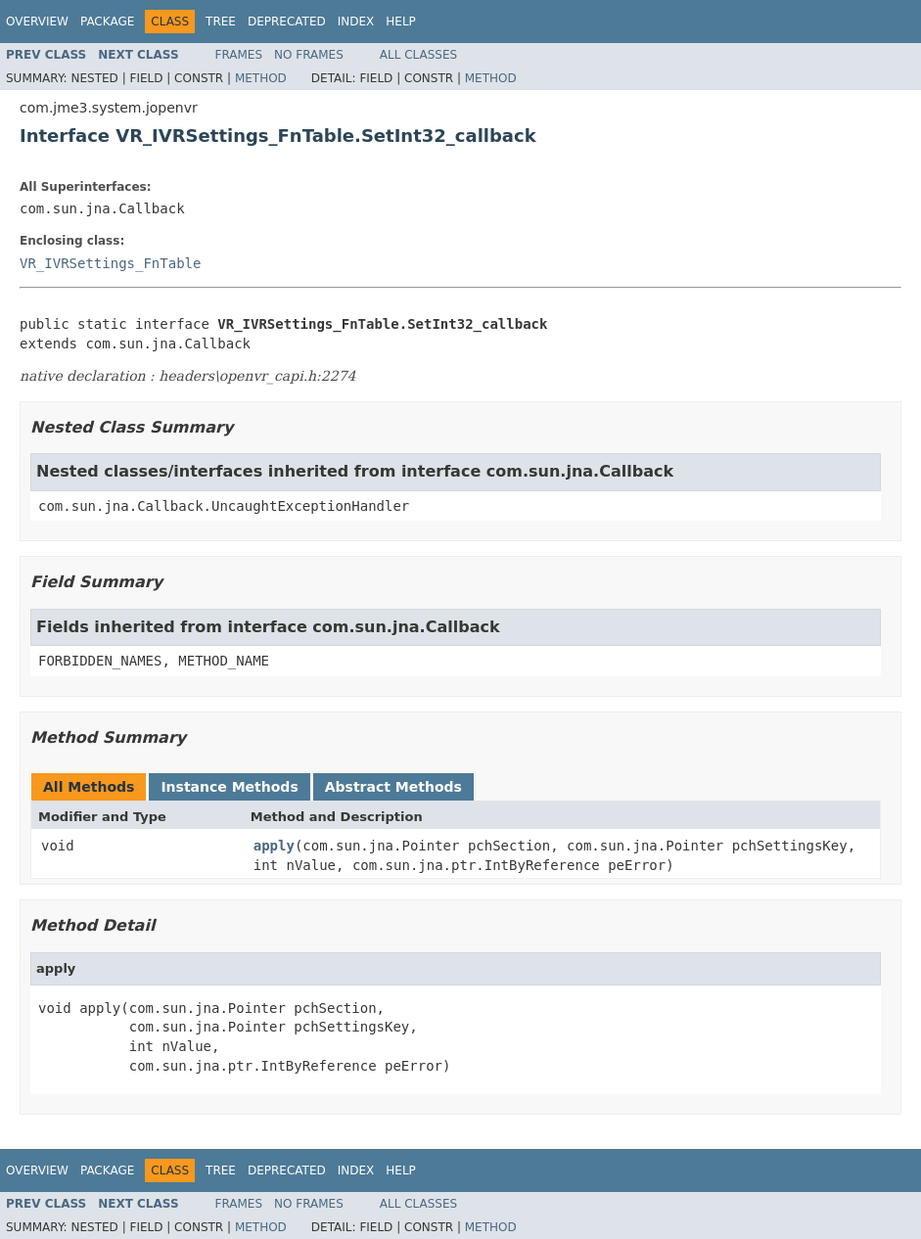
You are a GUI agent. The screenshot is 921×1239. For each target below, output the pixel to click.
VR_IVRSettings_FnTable (110, 263)
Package (107, 21)
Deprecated (287, 21)
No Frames (309, 55)
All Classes (418, 55)
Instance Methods (229, 787)
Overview (37, 21)
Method (261, 78)
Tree (221, 21)
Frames (239, 55)
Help (401, 21)
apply (274, 845)
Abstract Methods (393, 787)
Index (356, 21)
